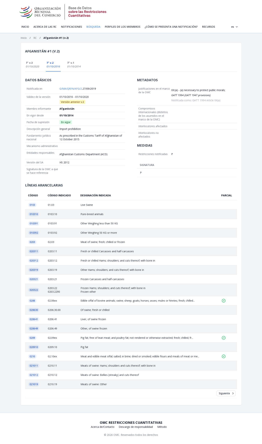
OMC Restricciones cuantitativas (131, 422)
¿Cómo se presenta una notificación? (171, 26)
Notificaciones (71, 26)
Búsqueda (93, 26)
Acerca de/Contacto (102, 427)
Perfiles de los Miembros (122, 26)
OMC (116, 435)
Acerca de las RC (45, 26)
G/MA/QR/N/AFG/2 (71, 88)
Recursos (208, 26)
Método (162, 427)
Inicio (25, 26)
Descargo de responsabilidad (136, 427)
